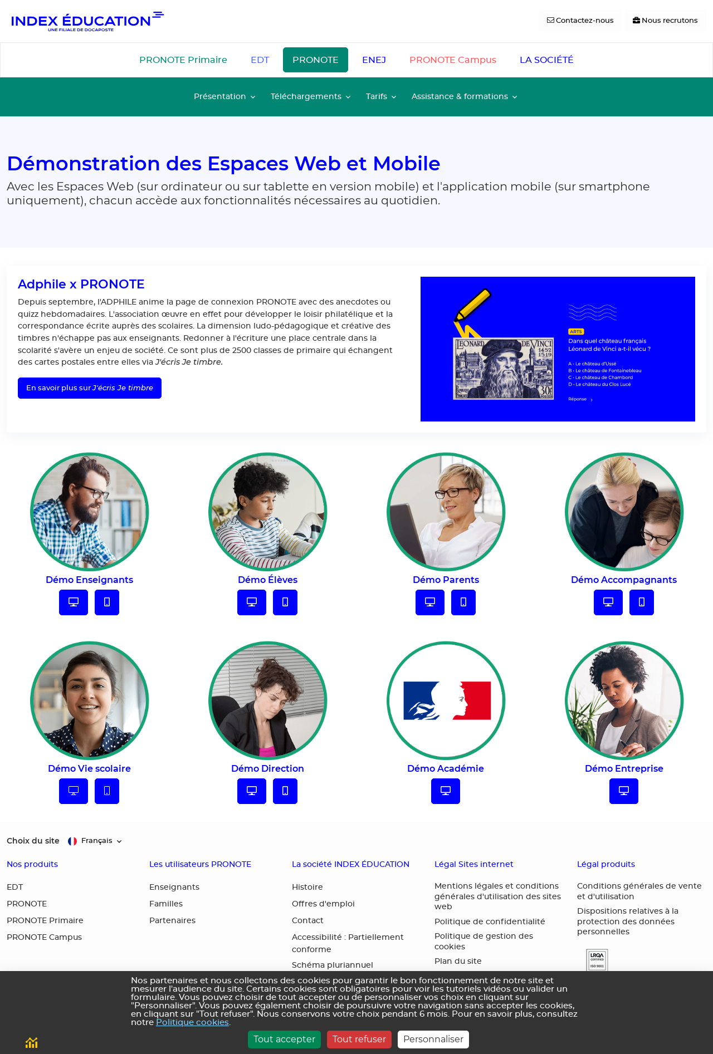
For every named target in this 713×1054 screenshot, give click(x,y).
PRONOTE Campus (452, 60)
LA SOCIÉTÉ (547, 60)
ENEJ (374, 60)
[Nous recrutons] (665, 21)
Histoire (307, 887)
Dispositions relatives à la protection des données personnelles (627, 922)
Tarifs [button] (376, 96)
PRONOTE (315, 60)
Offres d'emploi (323, 904)
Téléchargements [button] (306, 96)
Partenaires (172, 921)
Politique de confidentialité (489, 922)
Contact (308, 921)
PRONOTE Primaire (183, 60)
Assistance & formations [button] (460, 96)
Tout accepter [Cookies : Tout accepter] (284, 1039)
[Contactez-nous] (580, 21)
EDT (260, 60)
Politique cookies (192, 1022)
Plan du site (458, 961)
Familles (166, 904)
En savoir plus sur (89, 387)
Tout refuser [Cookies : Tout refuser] (359, 1039)
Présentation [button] (220, 96)
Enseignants (174, 887)
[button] (592, 961)
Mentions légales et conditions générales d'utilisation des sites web (497, 897)
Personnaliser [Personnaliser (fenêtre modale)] (433, 1039)
